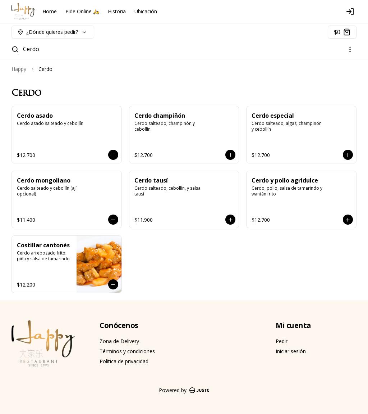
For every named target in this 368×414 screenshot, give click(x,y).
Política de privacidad (124, 361)
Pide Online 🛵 (82, 11)
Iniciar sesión (291, 351)
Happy (19, 69)
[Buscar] (15, 49)
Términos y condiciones (127, 351)
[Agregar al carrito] (113, 155)
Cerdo (31, 49)
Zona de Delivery (119, 341)
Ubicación (145, 11)
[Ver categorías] (350, 49)
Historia (117, 11)
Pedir (282, 341)
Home (49, 11)
